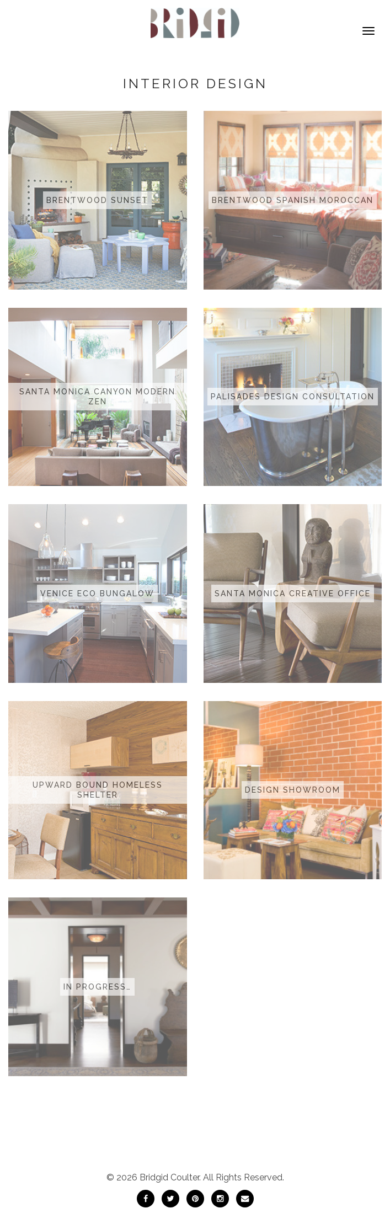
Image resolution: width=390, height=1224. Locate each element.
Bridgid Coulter (169, 1177)
